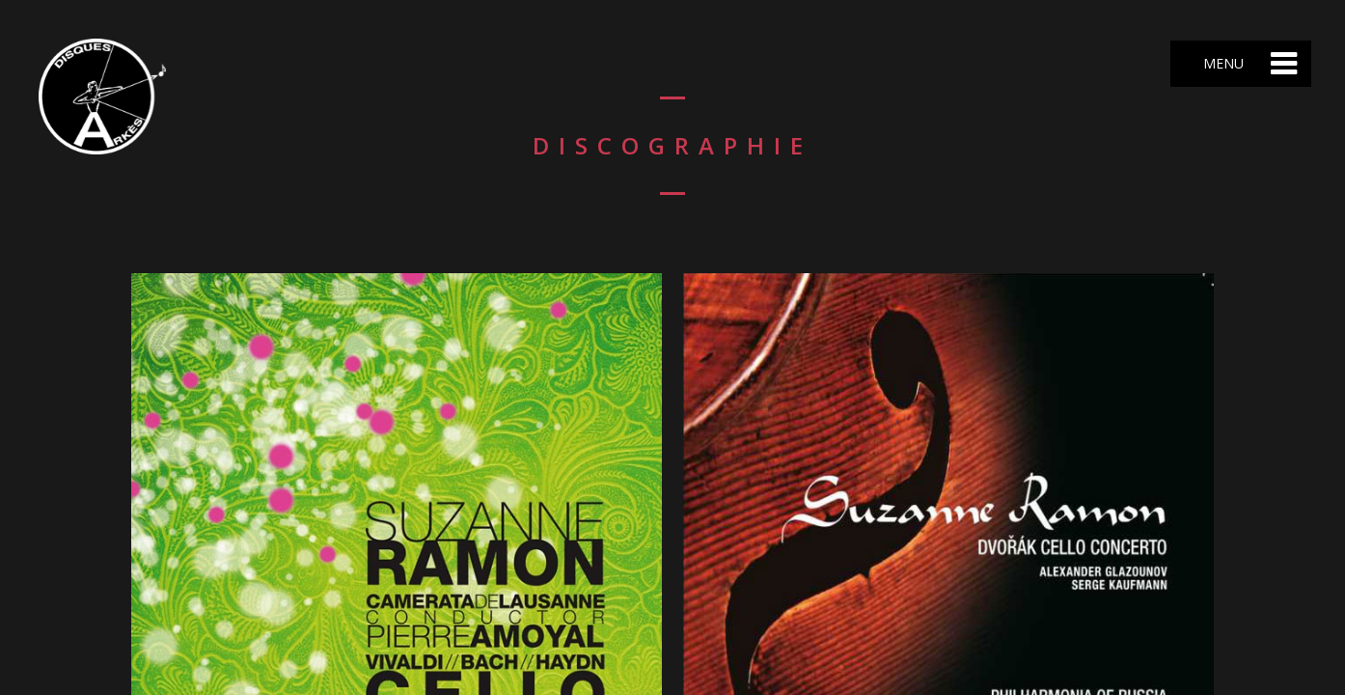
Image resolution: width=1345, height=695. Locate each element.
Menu (1221, 63)
